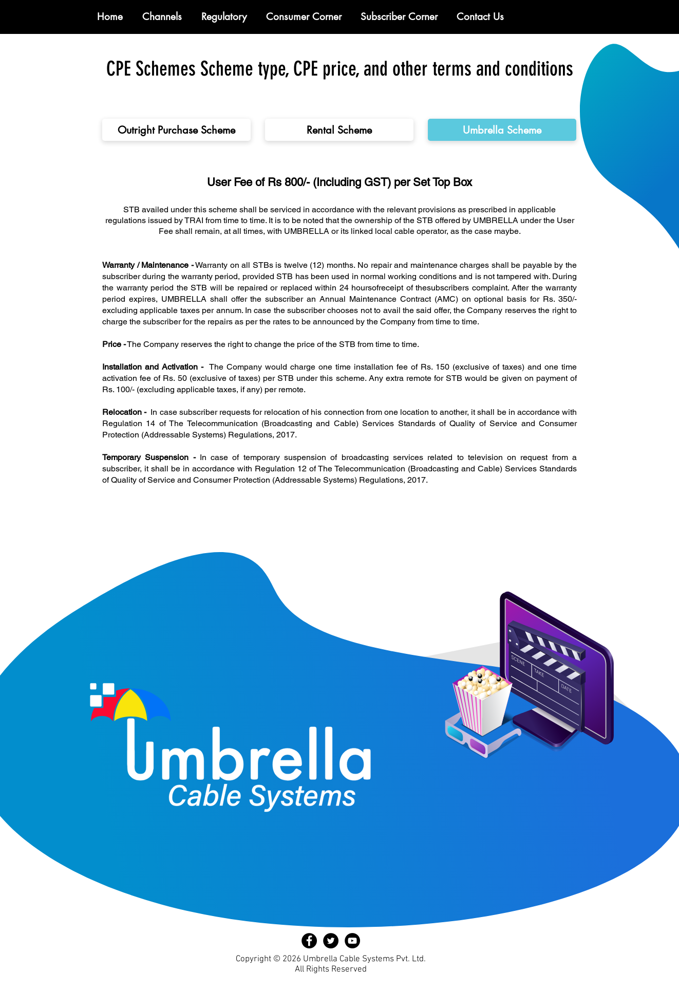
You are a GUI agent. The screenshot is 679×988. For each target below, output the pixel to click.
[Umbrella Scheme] (502, 130)
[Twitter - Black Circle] (330, 940)
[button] (224, 17)
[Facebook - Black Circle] (309, 940)
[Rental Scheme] (339, 130)
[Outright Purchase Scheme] (176, 130)
